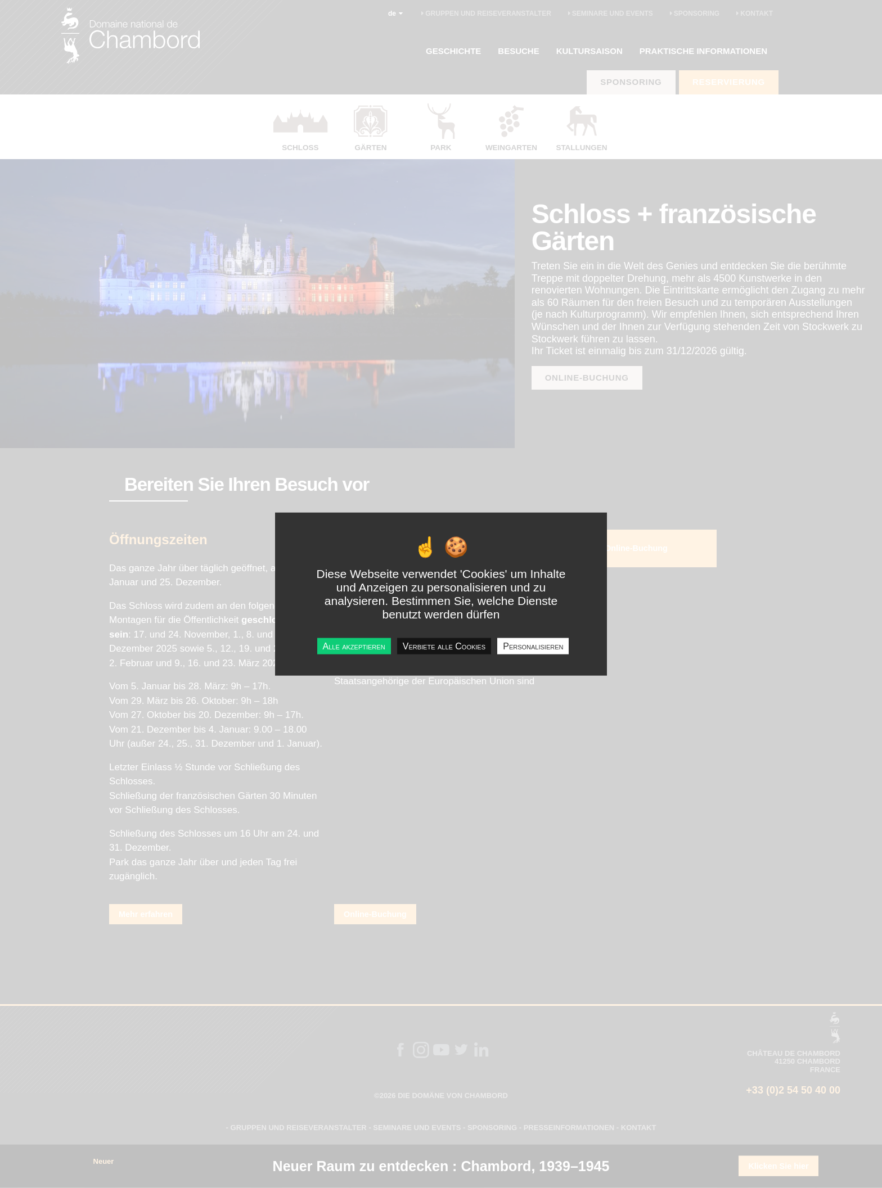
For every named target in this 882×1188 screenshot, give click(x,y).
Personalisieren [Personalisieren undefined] (533, 646)
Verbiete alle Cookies (444, 646)
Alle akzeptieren (354, 646)
